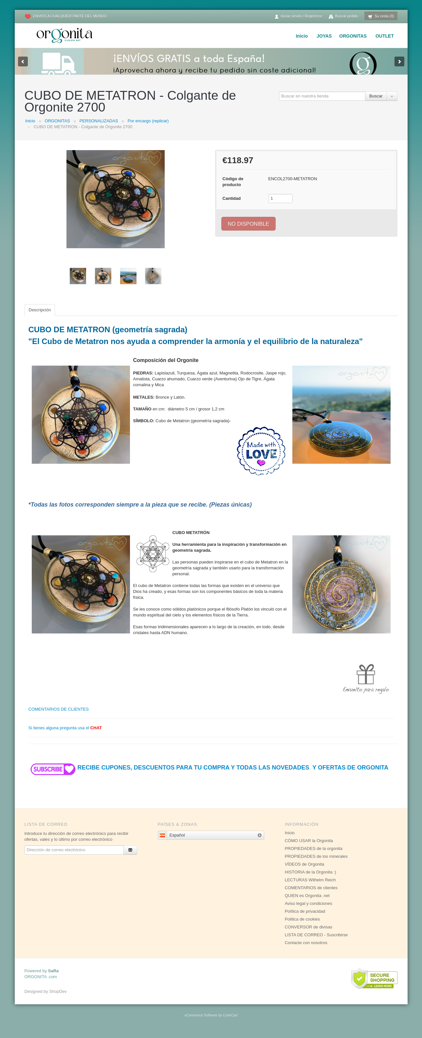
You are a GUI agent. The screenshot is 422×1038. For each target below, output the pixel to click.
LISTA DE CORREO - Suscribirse (316, 941)
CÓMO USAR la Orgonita (309, 847)
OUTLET (385, 36)
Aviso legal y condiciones (308, 910)
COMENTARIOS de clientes (311, 894)
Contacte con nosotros (306, 949)
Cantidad (232, 204)
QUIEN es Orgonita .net (307, 902)
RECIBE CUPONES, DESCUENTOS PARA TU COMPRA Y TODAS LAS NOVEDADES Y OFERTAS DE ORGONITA (208, 774)
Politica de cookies (302, 925)
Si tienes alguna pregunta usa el (65, 734)
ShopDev (57, 997)
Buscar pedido (343, 16)
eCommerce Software (201, 1022)
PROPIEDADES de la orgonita (313, 855)
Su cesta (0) (381, 16)
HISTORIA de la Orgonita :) (310, 878)
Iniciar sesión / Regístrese (298, 16)
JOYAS (324, 36)
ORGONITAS (353, 36)
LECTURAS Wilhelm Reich (310, 886)
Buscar (375, 102)
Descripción (40, 316)
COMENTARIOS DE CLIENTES (58, 715)
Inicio (302, 36)
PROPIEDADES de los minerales (316, 862)
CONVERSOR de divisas (308, 933)
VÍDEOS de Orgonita (304, 870)
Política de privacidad (305, 917)
